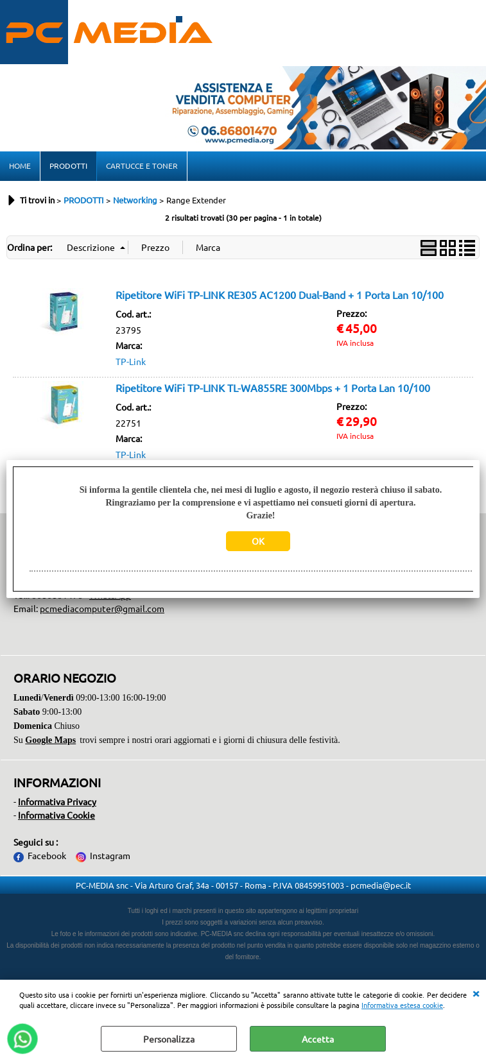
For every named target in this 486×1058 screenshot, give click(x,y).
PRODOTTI (68, 165)
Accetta (318, 1039)
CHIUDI (476, 992)
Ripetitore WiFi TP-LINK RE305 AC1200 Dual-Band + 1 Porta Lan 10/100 (280, 294)
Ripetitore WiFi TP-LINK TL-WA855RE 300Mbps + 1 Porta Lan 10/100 (273, 387)
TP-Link (131, 361)
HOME (20, 165)
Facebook (47, 855)
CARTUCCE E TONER (142, 165)
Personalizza (169, 1039)
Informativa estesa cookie (402, 1005)
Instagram (110, 855)
